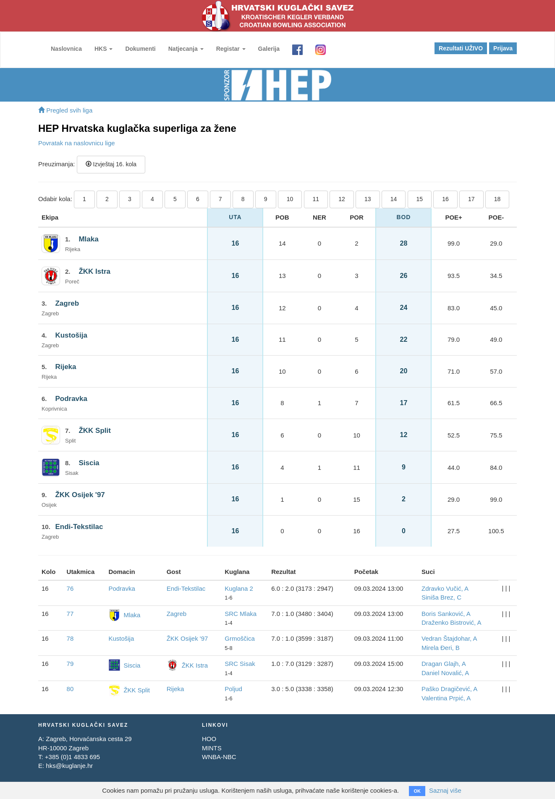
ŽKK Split (95, 431)
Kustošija (71, 335)
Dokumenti (140, 48)
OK (417, 791)
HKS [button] (103, 48)
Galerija (269, 48)
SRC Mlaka (241, 613)
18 (497, 199)
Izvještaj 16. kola (111, 164)
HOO (209, 738)
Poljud (233, 688)
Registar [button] (231, 48)
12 (341, 199)
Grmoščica (240, 638)
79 (70, 663)
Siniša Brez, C (441, 597)
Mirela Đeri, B (440, 647)
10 (290, 199)
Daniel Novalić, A (445, 672)
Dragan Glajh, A (443, 663)
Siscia (89, 463)
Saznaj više (445, 790)
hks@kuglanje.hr (69, 765)
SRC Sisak (240, 663)
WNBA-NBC (219, 756)
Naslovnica (66, 48)
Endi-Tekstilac (79, 527)
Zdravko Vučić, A (445, 588)
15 (419, 199)
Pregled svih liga (65, 110)
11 (316, 199)
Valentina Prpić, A (446, 698)
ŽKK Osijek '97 (80, 495)
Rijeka (65, 367)
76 (70, 588)
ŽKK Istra (94, 271)
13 (367, 199)
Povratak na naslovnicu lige (76, 143)
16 (445, 199)
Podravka (71, 399)
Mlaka (88, 239)
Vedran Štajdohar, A (449, 638)
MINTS (212, 748)
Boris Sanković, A (446, 613)
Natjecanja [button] (186, 48)
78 (70, 638)
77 (70, 613)
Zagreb (67, 303)
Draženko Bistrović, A (451, 622)
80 (70, 688)
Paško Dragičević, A (449, 688)
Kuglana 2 (239, 588)
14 (393, 199)
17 (471, 199)
